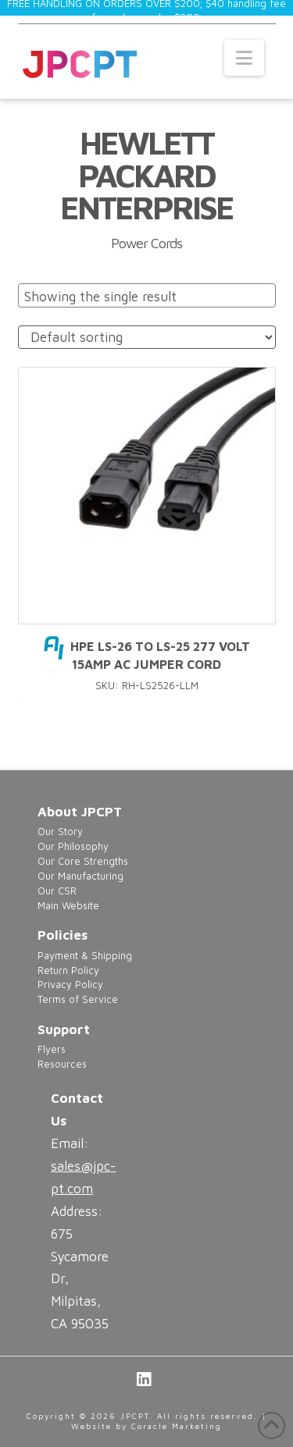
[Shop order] (147, 337)
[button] (244, 58)
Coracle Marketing (176, 1426)
